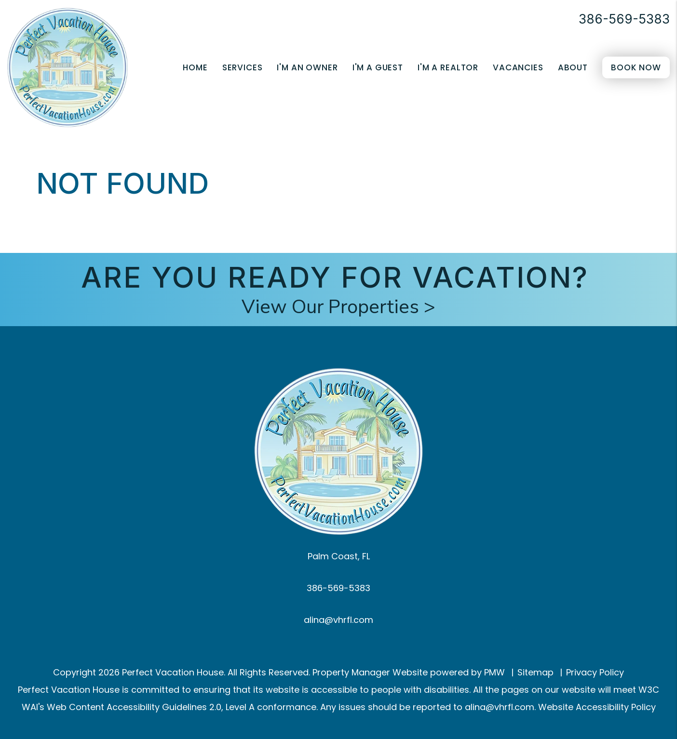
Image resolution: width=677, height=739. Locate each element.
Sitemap (535, 672)
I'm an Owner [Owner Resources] (307, 67)
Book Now (636, 67)
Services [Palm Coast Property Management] (242, 67)
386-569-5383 (624, 19)
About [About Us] (573, 67)
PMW (494, 672)
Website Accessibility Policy (597, 707)
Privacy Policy (595, 672)
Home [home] (195, 67)
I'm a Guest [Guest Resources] (377, 67)
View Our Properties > (338, 307)
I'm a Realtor (448, 67)
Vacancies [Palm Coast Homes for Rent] (518, 67)
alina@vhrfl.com (338, 620)
